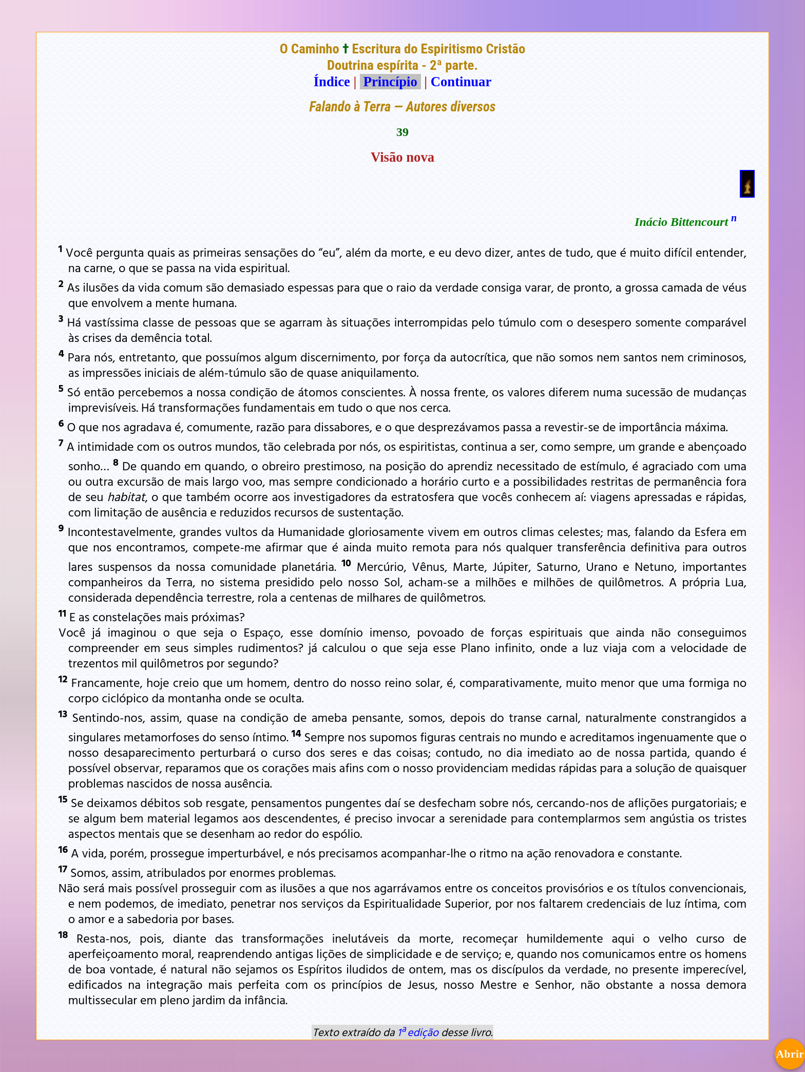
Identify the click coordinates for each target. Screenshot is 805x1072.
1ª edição (417, 1032)
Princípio (390, 81)
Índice (332, 81)
